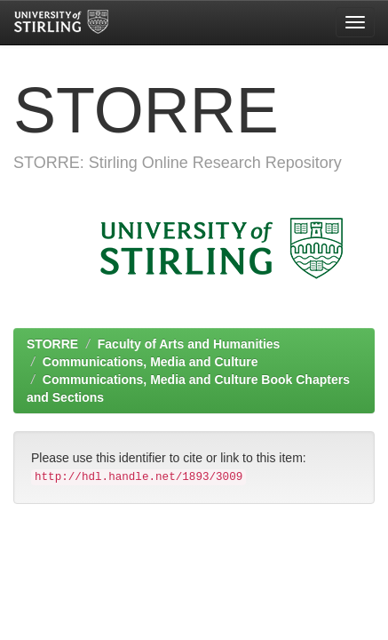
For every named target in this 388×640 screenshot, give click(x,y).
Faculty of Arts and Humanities (189, 344)
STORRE (52, 344)
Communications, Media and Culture (150, 362)
